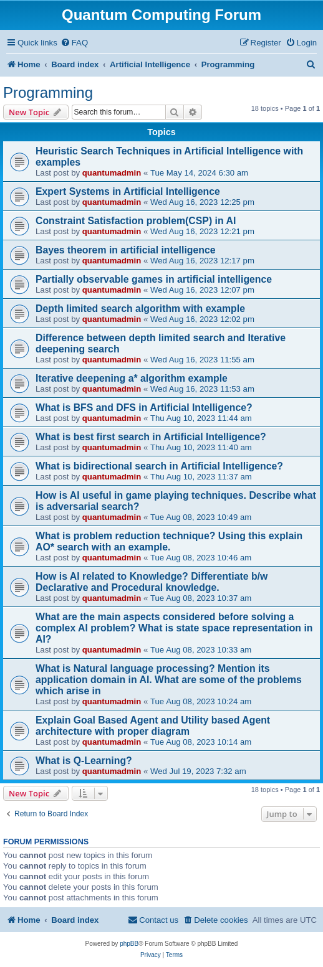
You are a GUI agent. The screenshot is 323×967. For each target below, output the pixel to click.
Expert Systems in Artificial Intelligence (128, 191)
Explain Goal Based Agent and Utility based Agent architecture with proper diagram (153, 726)
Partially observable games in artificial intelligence (154, 279)
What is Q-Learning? (84, 760)
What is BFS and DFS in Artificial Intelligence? (144, 407)
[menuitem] (74, 43)
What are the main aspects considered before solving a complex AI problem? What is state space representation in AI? (174, 627)
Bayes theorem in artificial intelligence (126, 250)
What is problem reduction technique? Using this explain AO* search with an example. (169, 541)
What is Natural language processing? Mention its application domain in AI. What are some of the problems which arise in (169, 679)
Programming (48, 92)
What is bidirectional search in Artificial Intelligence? (159, 466)
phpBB (129, 943)
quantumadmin (112, 172)
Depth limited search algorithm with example (140, 308)
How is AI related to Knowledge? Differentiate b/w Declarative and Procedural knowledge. (152, 582)
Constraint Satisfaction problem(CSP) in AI (136, 220)
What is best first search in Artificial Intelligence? (151, 437)
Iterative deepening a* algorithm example (132, 378)
